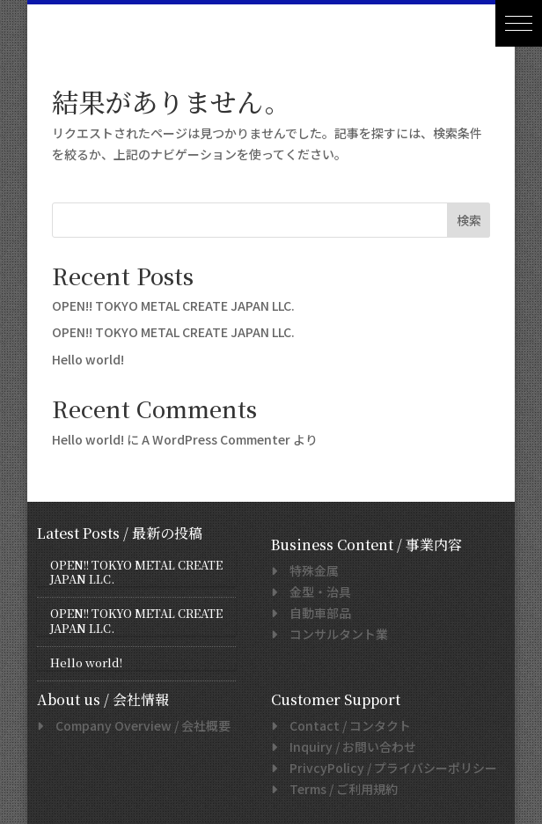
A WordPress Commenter (216, 439)
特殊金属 (308, 570)
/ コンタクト (344, 725)
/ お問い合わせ (346, 746)
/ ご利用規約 (337, 789)
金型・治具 (314, 591)
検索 (469, 220)
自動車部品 (314, 613)
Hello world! (88, 359)
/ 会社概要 (137, 725)
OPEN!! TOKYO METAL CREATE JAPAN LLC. (173, 305)
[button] (518, 23)
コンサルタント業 (332, 634)
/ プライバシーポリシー (387, 767)
